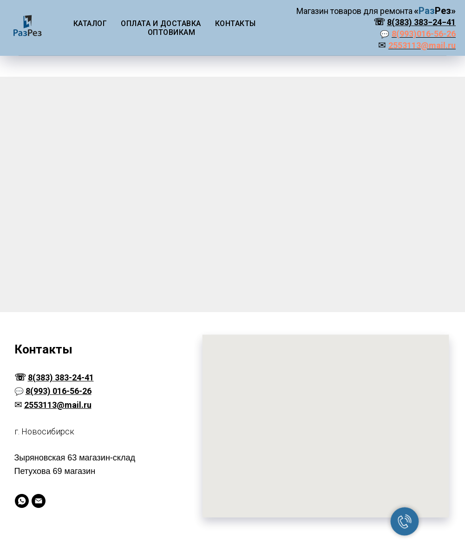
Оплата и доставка (161, 23)
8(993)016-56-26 (424, 34)
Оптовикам (172, 32)
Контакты (235, 23)
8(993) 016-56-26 (59, 391)
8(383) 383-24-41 (61, 377)
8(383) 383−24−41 (421, 22)
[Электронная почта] (39, 501)
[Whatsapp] (22, 501)
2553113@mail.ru (422, 45)
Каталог (90, 23)
